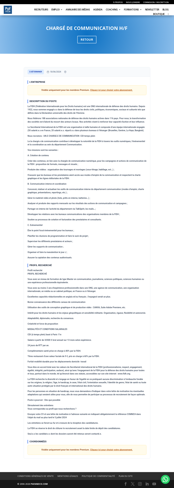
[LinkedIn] (147, 484)
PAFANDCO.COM (39, 483)
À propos (118, 2)
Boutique (159, 14)
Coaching (112, 9)
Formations (131, 9)
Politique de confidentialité (98, 476)
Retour (87, 40)
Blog (166, 9)
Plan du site (126, 476)
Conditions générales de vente (35, 476)
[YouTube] (154, 484)
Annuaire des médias (78, 9)
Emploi (55, 9)
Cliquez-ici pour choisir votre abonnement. (111, 90)
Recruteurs (41, 9)
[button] (165, 479)
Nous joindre (133, 2)
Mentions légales (68, 476)
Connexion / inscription (156, 2)
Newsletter (152, 9)
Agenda (97, 9)
